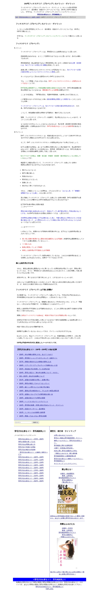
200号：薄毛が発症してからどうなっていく (34, 383)
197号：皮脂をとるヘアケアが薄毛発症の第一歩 (36, 394)
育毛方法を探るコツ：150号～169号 (31, 468)
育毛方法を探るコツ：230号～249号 (31, 478)
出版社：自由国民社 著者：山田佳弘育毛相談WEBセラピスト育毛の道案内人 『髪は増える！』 (67, 478)
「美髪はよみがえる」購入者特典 (65, 453)
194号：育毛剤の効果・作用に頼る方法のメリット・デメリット (41, 405)
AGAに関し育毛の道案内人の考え (65, 451)
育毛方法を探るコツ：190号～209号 (31, 473)
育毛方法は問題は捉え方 (26, 444)
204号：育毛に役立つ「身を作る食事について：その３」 (39, 372)
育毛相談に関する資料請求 (63, 445)
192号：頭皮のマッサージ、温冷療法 (32, 409)
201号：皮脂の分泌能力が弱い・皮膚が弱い (34, 380)
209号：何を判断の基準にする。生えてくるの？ (36, 354)
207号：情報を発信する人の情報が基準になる (35, 362)
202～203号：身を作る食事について (32, 376)
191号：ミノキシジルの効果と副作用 (32, 412)
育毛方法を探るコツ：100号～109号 (31, 457)
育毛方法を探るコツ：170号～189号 (31, 470)
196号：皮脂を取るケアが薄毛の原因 (32, 398)
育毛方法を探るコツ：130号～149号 (31, 465)
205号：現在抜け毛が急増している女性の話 (34, 369)
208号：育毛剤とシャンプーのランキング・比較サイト (38, 358)
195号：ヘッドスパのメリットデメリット (33, 401)
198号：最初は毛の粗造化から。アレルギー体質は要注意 (39, 391)
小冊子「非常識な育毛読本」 (64, 448)
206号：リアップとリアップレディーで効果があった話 (38, 365)
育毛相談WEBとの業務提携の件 (65, 456)
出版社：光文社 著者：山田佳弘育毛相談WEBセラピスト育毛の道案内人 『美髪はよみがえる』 (67, 532)
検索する (35, 422)
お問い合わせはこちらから (63, 435)
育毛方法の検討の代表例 (26, 449)
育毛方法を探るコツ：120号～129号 (31, 462)
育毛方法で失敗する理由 (26, 447)
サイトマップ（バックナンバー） (65, 463)
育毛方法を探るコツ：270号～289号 (31, 439)
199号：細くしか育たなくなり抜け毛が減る (34, 387)
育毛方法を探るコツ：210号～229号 (31, 475)
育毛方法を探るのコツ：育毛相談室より (49, 14)
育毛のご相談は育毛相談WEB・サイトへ (68, 438)
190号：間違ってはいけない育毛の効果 (33, 416)
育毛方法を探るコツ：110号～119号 (31, 460)
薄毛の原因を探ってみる (26, 441)
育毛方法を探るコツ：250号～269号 (31, 481)
